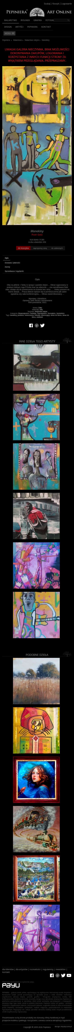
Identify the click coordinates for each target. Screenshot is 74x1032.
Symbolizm (60, 313)
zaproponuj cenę (40, 248)
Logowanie (66, 3)
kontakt (6, 972)
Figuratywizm (42, 313)
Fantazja (33, 313)
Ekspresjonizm (23, 313)
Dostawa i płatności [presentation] (12, 263)
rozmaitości (35, 969)
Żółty (40, 308)
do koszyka (23, 248)
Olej (41, 310)
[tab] (37, 258)
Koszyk (55, 3)
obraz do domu (56, 315)
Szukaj (47, 3)
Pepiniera (32, 26)
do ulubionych (57, 248)
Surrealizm (51, 313)
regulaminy (48, 969)
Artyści (19, 26)
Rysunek (25, 20)
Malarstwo (10, 20)
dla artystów (21, 969)
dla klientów (8, 969)
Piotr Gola (37, 234)
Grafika (38, 20)
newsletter (61, 969)
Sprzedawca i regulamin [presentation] (14, 271)
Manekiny (46, 40)
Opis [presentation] (6, 258)
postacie (21, 315)
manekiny (13, 315)
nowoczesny (29, 315)
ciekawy (37, 315)
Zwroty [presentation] (7, 267)
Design (8, 26)
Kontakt (46, 26)
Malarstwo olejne (32, 40)
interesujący (45, 315)
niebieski (39, 317)
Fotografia (51, 20)
